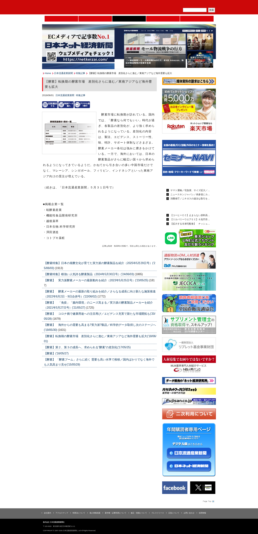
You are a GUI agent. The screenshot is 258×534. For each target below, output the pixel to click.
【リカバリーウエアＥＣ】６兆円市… (190, 219)
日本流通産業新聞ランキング (183, 182)
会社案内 (47, 513)
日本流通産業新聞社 (68, 7)
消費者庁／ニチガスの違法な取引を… (190, 198)
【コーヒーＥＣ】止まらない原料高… (190, 215)
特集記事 (80, 73)
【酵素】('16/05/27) (56, 353)
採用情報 (202, 513)
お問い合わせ (189, 513)
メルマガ (174, 4)
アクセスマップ (62, 513)
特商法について (79, 513)
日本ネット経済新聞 (163, 19)
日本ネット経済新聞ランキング (184, 206)
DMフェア (197, 19)
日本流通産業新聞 (129, 19)
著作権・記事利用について (115, 513)
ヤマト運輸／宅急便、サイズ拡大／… (190, 190)
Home (61, 19)
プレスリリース (157, 513)
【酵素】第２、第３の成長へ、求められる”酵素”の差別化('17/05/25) (87, 347)
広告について (173, 513)
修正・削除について (139, 513)
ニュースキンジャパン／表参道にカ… (190, 194)
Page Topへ (208, 501)
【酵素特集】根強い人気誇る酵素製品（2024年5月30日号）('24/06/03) (89, 274)
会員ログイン (207, 4)
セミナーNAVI (95, 19)
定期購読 (190, 4)
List (148, 254)
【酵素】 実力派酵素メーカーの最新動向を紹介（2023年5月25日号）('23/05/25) (96, 280)
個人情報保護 (95, 513)
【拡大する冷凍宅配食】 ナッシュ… (190, 223)
